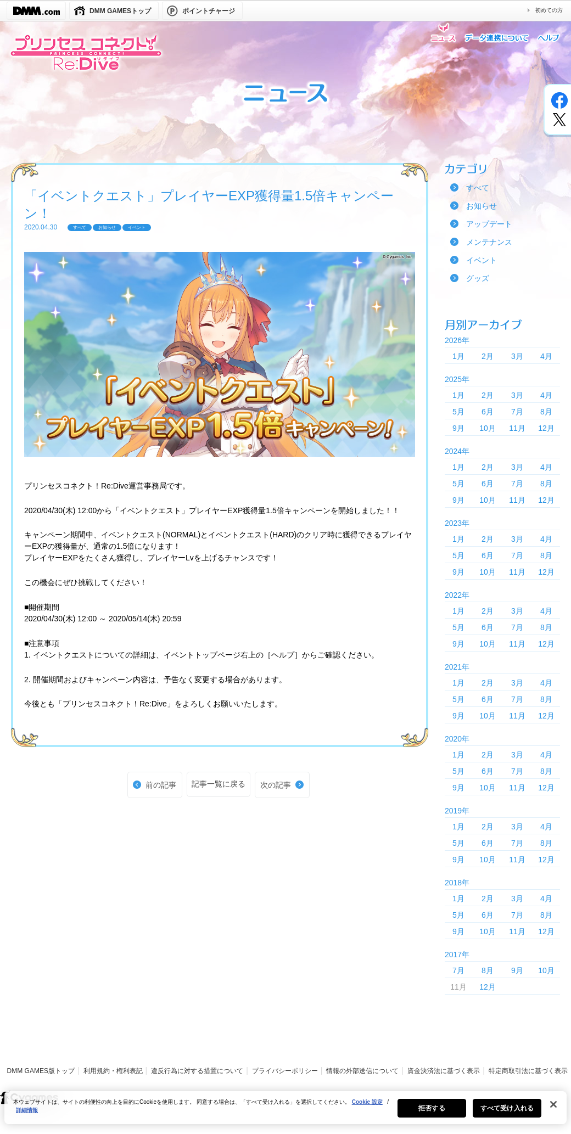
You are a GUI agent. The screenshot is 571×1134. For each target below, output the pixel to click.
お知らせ (481, 205)
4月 (546, 356)
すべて (477, 187)
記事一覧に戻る (218, 783)
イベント (481, 260)
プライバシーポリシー (285, 1071)
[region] (285, 1112)
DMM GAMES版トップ (41, 1071)
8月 (546, 411)
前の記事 (160, 785)
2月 (488, 356)
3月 (517, 356)
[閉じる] (553, 1109)
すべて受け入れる (507, 1112)
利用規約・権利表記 (113, 1071)
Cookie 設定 (367, 1106)
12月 (546, 428)
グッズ (477, 278)
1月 (458, 356)
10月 (487, 428)
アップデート (489, 224)
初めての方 (549, 10)
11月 (517, 428)
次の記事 (275, 785)
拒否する (431, 1112)
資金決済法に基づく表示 (443, 1071)
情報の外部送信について (362, 1071)
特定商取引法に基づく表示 (528, 1071)
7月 (517, 411)
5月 (458, 411)
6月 (488, 411)
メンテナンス (489, 242)
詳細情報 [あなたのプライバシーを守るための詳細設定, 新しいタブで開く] (27, 1114)
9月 (458, 428)
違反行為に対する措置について (197, 1071)
